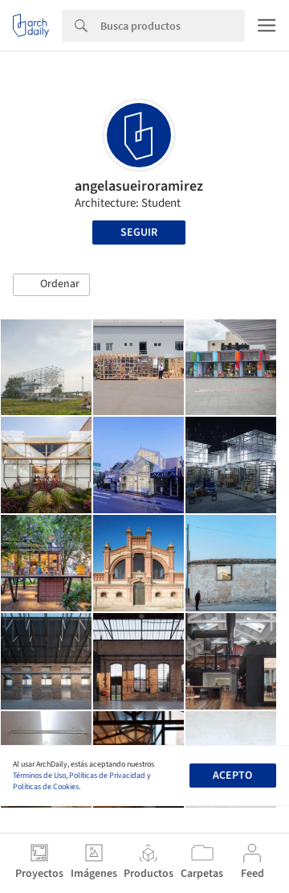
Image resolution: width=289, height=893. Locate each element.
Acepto (232, 775)
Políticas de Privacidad (107, 775)
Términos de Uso (39, 775)
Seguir (138, 232)
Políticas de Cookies (46, 786)
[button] (51, 285)
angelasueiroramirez (139, 186)
